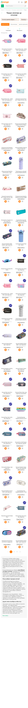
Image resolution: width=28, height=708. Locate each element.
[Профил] (22, 2)
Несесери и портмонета (17, 9)
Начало (2, 9)
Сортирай (8, 29)
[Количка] (25, 2)
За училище (8, 9)
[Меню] (2, 5)
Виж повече (5, 615)
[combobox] (14, 5)
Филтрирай (19, 29)
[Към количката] (25, 2)
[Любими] (19, 2)
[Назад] (2, 13)
